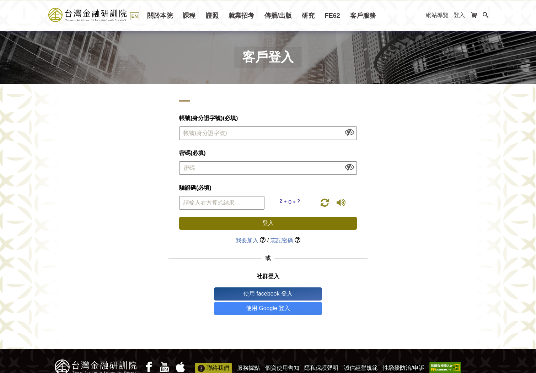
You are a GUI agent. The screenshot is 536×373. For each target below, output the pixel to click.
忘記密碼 (281, 240)
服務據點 (248, 353)
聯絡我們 (213, 353)
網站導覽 (437, 15)
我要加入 (247, 240)
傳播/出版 (278, 15)
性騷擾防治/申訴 (403, 353)
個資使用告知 (282, 353)
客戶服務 (363, 15)
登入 (459, 15)
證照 (212, 15)
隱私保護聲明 (321, 353)
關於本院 (160, 15)
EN (135, 16)
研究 (308, 15)
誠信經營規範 (361, 353)
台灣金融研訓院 (95, 15)
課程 (189, 15)
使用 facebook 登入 (238, 294)
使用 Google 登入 (297, 294)
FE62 (332, 15)
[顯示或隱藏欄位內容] (350, 131)
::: (418, 15)
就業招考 (241, 15)
